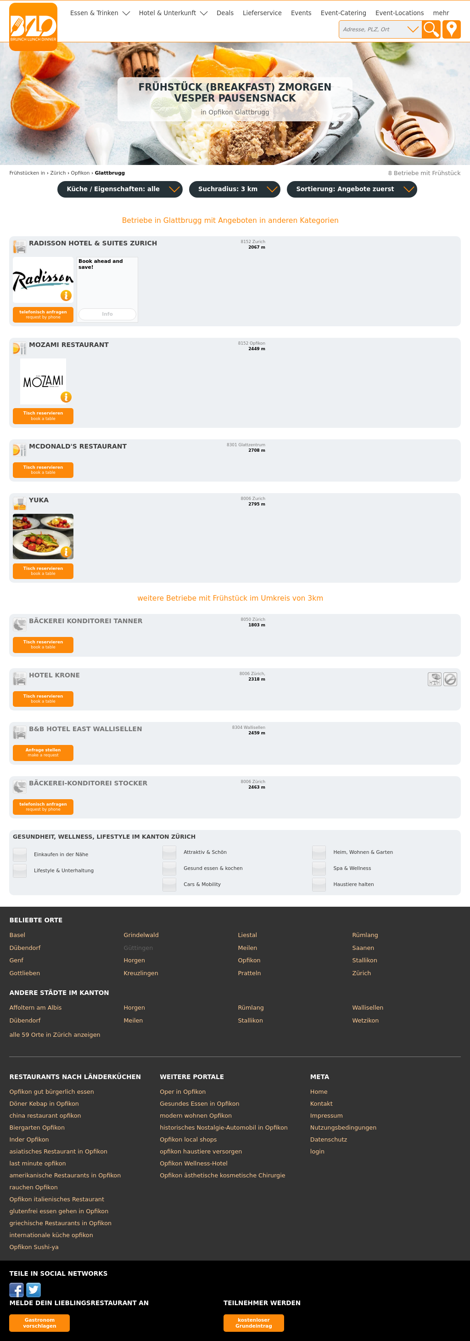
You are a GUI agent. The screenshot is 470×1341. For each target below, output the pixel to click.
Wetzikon (365, 1020)
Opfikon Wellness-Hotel (194, 1163)
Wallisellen (368, 1007)
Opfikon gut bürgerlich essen (51, 1091)
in (27, 173)
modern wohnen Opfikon (196, 1115)
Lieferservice (262, 13)
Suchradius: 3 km (227, 189)
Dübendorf (24, 947)
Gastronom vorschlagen (39, 1323)
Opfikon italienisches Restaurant (56, 1199)
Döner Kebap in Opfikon (43, 1103)
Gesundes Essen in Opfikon (200, 1103)
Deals (225, 13)
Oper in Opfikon (183, 1091)
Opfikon (249, 960)
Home (319, 1091)
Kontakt (321, 1103)
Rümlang (365, 935)
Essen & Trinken (94, 13)
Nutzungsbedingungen (343, 1127)
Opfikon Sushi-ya (33, 1247)
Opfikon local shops (188, 1139)
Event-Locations (399, 13)
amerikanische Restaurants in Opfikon (65, 1175)
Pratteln (249, 973)
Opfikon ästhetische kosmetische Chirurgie (222, 1175)
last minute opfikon (37, 1163)
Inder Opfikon (29, 1139)
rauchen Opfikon (33, 1187)
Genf (16, 960)
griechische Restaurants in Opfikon (60, 1223)
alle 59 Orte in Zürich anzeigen (54, 1034)
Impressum (326, 1115)
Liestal (247, 935)
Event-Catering (343, 13)
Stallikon (364, 960)
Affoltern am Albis (35, 1007)
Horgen (134, 960)
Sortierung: (345, 189)
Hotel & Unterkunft (167, 13)
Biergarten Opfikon (37, 1127)
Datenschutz (328, 1139)
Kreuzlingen (140, 973)
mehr (441, 13)
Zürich (361, 973)
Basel (17, 935)
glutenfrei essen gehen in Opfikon (58, 1211)
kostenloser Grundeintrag (253, 1323)
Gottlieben (24, 973)
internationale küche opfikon (51, 1235)
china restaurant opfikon (45, 1115)
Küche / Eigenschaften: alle (113, 189)
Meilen (247, 947)
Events (301, 13)
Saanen (363, 947)
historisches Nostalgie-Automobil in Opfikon (224, 1127)
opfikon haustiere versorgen (201, 1151)
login (317, 1151)
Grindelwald (140, 935)
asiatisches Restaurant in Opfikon (58, 1151)
